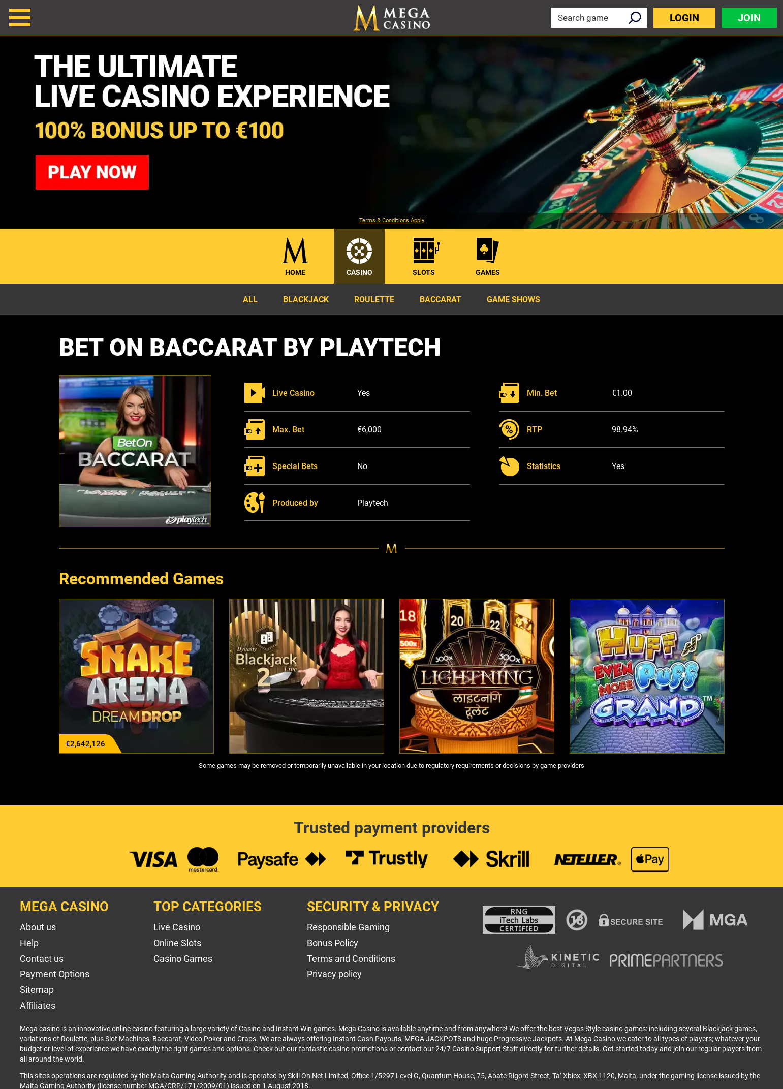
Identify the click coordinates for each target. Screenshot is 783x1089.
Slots (424, 272)
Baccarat (440, 299)
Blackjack (306, 299)
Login (684, 18)
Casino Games (182, 958)
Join (749, 18)
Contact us (42, 958)
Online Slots (177, 943)
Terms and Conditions (351, 958)
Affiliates (37, 1005)
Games (488, 272)
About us (38, 927)
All (250, 299)
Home (295, 272)
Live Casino (176, 927)
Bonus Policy (332, 943)
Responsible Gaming (348, 927)
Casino (359, 272)
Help (29, 943)
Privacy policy (334, 974)
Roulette (374, 299)
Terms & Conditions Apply (391, 220)
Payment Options (54, 974)
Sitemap (37, 989)
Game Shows (513, 299)
